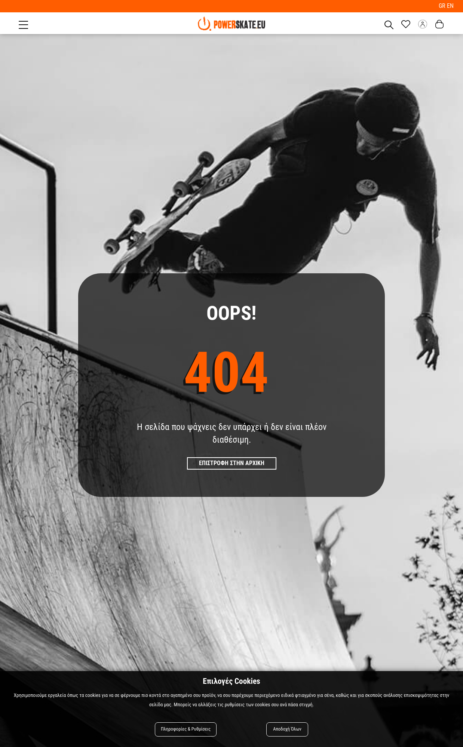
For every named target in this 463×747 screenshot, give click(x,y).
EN (450, 5)
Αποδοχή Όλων (287, 729)
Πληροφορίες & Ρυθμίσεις (186, 729)
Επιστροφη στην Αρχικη (231, 463)
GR (443, 5)
